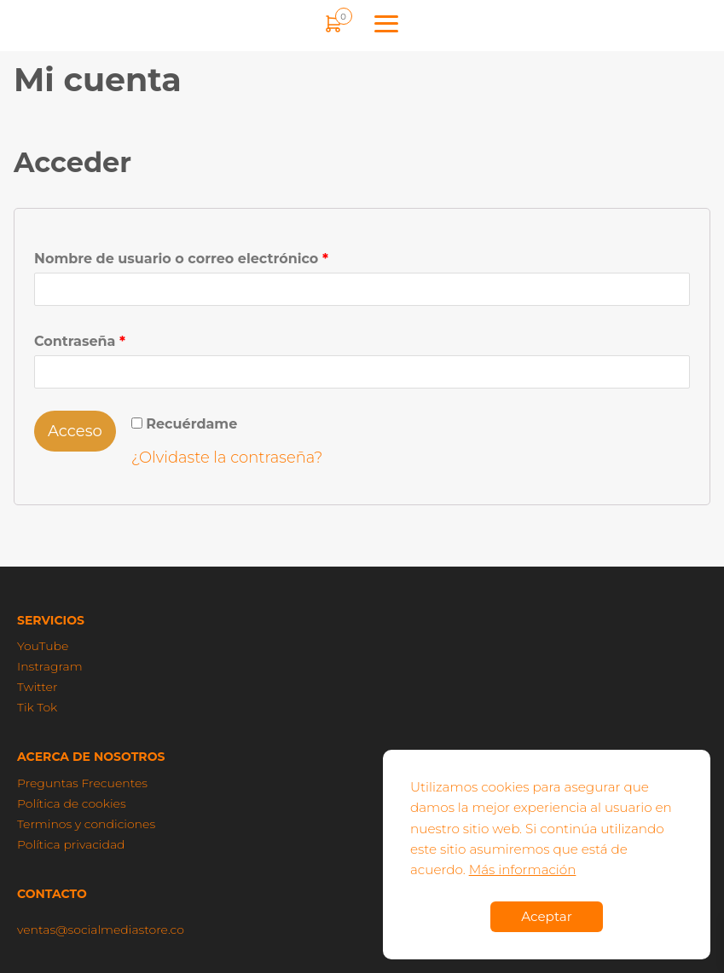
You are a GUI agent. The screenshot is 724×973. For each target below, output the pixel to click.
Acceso (75, 431)
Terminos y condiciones (86, 824)
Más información (522, 869)
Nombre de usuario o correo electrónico (181, 258)
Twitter (37, 686)
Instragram (50, 666)
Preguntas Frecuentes (82, 783)
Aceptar (546, 916)
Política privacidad (71, 844)
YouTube (42, 645)
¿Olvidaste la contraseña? (227, 457)
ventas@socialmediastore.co (100, 929)
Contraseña (79, 341)
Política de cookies (71, 803)
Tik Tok (37, 707)
